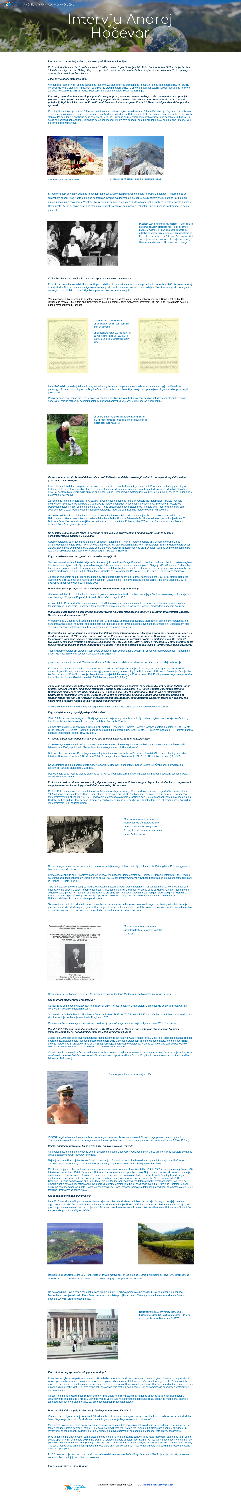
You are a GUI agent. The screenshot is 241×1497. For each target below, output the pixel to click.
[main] (120, 26)
